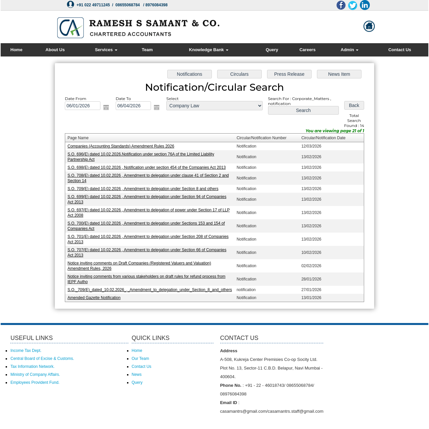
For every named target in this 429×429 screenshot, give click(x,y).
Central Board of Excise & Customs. (42, 358)
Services (106, 49)
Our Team (140, 358)
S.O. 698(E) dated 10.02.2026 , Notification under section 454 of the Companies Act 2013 (148, 167)
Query (272, 49)
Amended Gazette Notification (96, 295)
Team (147, 49)
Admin (349, 49)
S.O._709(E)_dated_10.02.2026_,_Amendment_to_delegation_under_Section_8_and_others (151, 287)
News (137, 374)
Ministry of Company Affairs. (35, 374)
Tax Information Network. (32, 366)
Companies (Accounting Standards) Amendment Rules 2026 (123, 147)
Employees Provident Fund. (34, 382)
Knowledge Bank (208, 49)
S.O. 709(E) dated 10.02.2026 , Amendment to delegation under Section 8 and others (144, 188)
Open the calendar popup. (108, 109)
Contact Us (399, 49)
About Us (55, 49)
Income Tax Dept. (25, 350)
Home (16, 49)
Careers (307, 49)
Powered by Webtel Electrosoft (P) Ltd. (88, 421)
